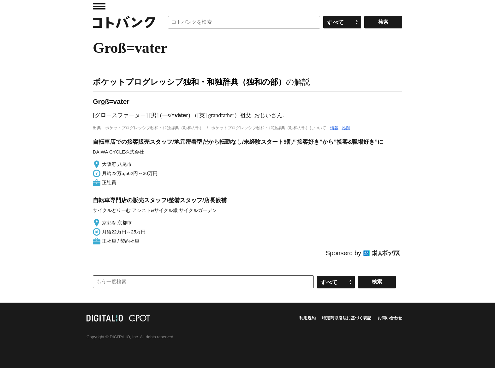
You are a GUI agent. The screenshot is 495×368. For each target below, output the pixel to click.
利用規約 (307, 318)
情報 (334, 127)
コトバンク (124, 22)
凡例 (346, 127)
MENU (99, 6)
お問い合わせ (390, 318)
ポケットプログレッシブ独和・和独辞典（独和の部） (189, 81)
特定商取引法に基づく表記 (346, 318)
